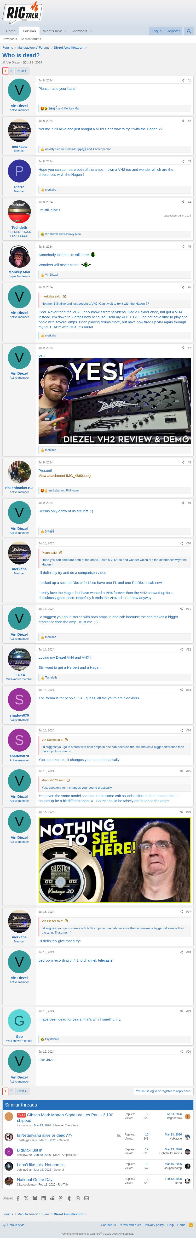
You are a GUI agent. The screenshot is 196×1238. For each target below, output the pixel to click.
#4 (189, 202)
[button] (65, 31)
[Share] (183, 80)
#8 (189, 462)
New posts (9, 39)
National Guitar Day (34, 1179)
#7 (189, 348)
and (64, 108)
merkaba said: (51, 296)
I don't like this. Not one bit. (41, 1165)
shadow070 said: (53, 780)
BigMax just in (29, 1150)
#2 (189, 121)
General (64, 1140)
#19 (188, 1011)
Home (11, 31)
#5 (189, 246)
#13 (188, 690)
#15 (188, 771)
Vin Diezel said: (52, 740)
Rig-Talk (63, 1184)
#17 (188, 911)
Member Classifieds (65, 1125)
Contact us (108, 1225)
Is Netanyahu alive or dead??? (44, 1135)
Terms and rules (130, 1225)
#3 (189, 161)
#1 (189, 80)
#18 (188, 952)
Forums (29, 31)
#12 (188, 649)
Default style (13, 1225)
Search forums (31, 39)
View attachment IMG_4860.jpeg (65, 476)
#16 (188, 812)
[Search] (189, 31)
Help (170, 1225)
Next (20, 71)
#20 (188, 1051)
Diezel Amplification (65, 1155)
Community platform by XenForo (98, 1233)
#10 (188, 543)
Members (79, 31)
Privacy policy (154, 1225)
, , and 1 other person (78, 149)
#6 (189, 287)
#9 (189, 503)
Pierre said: (50, 552)
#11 (188, 608)
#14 (188, 730)
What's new (52, 31)
